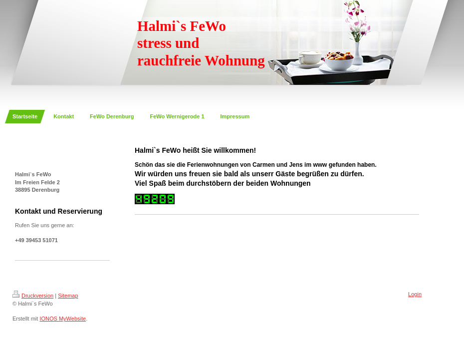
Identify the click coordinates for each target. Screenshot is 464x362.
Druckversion (32, 296)
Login (415, 294)
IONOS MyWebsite (62, 319)
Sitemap (68, 296)
